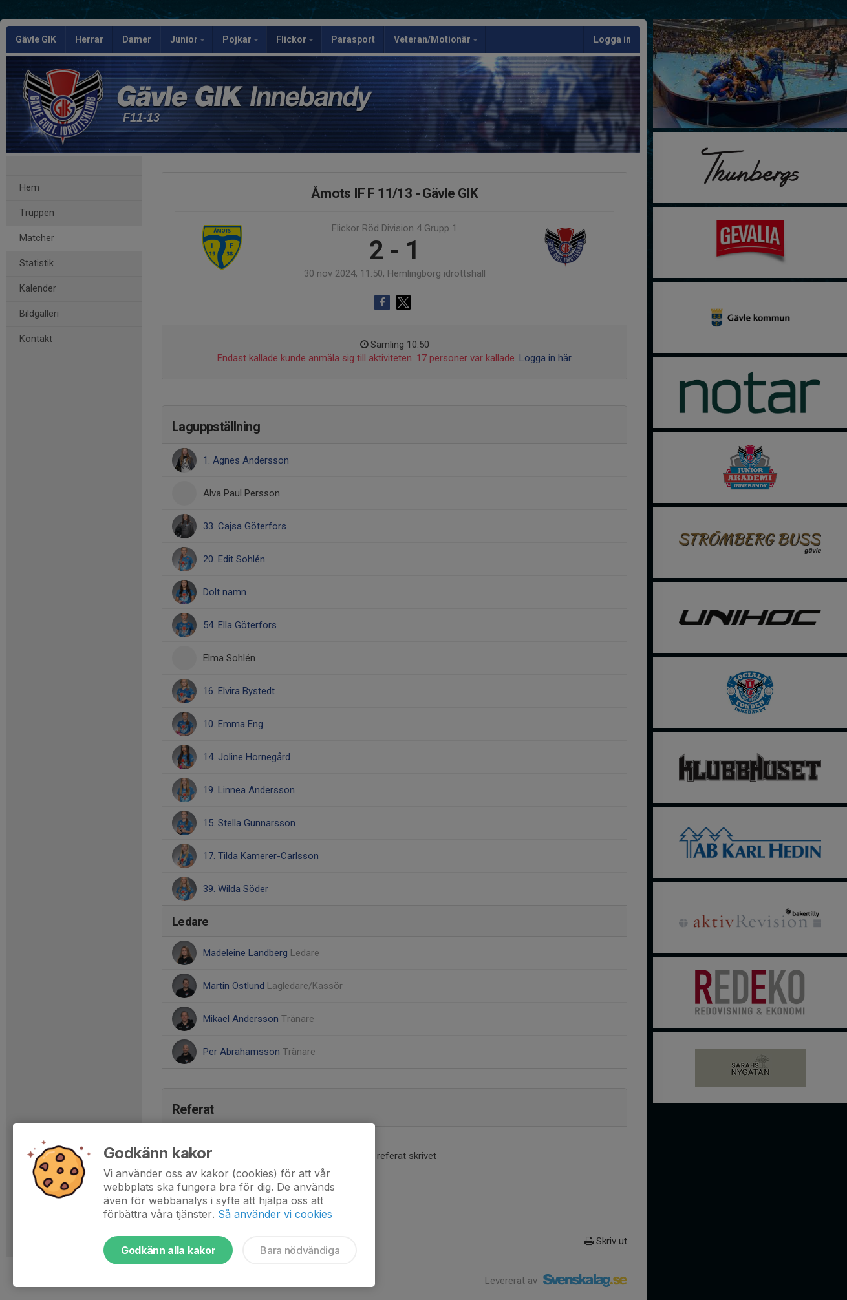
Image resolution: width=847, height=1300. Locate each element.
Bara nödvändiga (299, 1250)
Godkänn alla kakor (168, 1250)
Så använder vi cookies (275, 1214)
